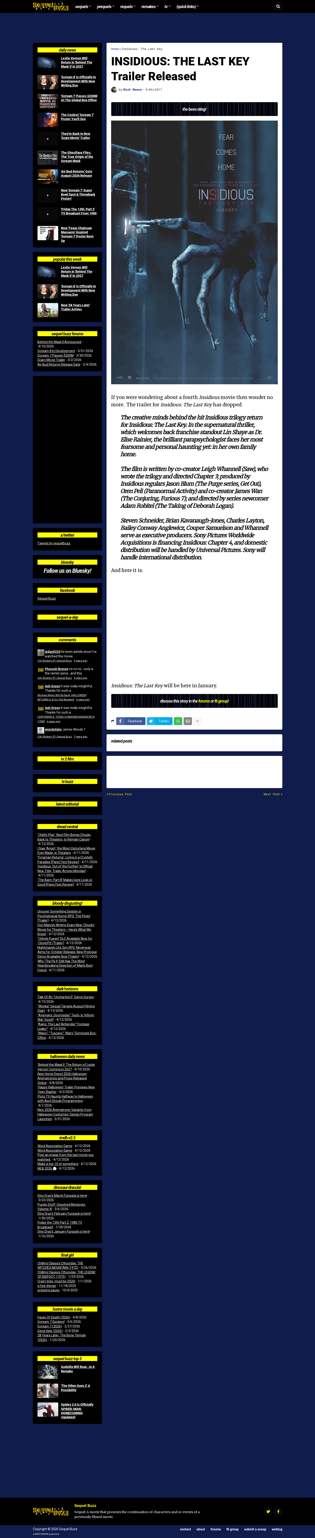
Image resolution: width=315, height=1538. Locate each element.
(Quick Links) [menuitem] (186, 6)
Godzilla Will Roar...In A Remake (78, 1369)
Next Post (272, 794)
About (201, 1529)
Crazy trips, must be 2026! (56, 1281)
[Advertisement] (157, 27)
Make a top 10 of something (58, 1164)
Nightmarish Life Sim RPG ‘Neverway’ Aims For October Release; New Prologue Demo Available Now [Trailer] (67, 952)
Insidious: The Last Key (141, 48)
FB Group (232, 1529)
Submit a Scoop (255, 1529)
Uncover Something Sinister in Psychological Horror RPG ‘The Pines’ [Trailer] (64, 916)
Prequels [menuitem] (104, 6)
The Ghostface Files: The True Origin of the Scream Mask (77, 156)
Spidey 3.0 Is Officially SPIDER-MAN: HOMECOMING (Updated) (77, 1410)
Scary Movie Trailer (51, 360)
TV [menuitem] (166, 6)
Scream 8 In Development (56, 351)
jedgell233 (53, 651)
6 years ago (83, 699)
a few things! (47, 1286)
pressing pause (49, 1290)
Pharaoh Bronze (56, 669)
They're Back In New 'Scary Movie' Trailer (75, 136)
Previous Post (120, 794)
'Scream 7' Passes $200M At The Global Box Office (79, 98)
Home (115, 48)
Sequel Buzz (47, 598)
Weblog (277, 1529)
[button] (278, 6)
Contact (185, 1529)
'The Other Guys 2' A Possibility (75, 1388)
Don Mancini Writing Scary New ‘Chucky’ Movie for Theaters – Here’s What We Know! (66, 929)
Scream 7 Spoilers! (51, 1322)
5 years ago (80, 660)
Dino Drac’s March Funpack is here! (62, 1195)
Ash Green (52, 686)
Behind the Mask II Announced (59, 342)
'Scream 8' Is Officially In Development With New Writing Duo (78, 81)
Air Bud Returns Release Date (59, 364)
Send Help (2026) (50, 1331)
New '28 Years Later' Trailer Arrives (75, 307)
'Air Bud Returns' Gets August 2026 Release (76, 173)
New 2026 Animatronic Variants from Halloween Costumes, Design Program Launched (65, 1114)
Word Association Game (55, 1146)
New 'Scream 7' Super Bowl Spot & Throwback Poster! (78, 194)
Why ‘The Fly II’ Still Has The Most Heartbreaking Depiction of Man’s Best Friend (65, 965)
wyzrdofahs (53, 729)
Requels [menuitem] (126, 6)
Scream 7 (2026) (50, 1326)
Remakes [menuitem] (149, 6)
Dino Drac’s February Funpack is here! (64, 1213)
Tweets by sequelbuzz (54, 543)
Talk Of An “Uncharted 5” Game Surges (66, 997)
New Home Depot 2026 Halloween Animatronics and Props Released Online (62, 1078)
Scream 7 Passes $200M (56, 355)
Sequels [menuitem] (81, 6)
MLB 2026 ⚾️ (47, 1168)
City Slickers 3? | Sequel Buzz (55, 660)
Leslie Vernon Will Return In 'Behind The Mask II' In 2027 (76, 62)
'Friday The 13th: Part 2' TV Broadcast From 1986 (79, 211)
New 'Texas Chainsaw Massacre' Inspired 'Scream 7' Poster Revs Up (77, 234)
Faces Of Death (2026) (54, 1317)
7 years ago (80, 736)
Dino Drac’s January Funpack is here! (64, 1231)
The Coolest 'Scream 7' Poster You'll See (77, 117)
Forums (216, 1529)
